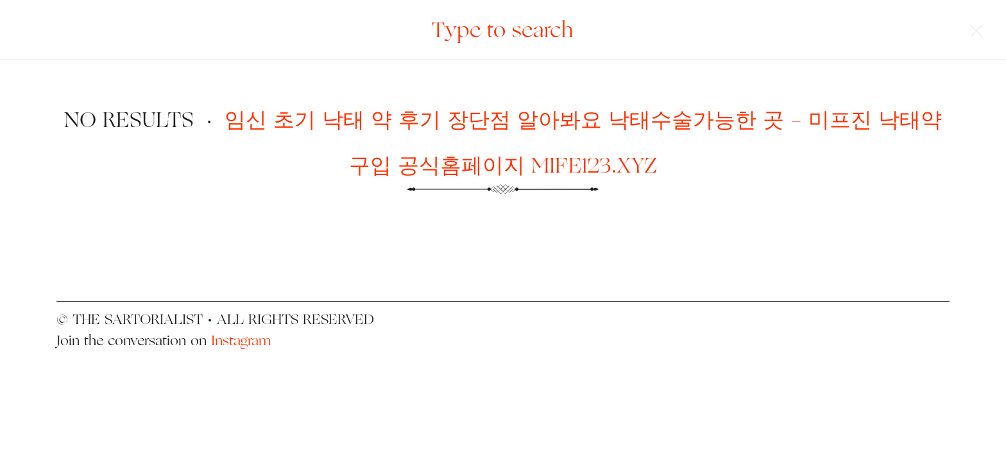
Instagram (241, 340)
